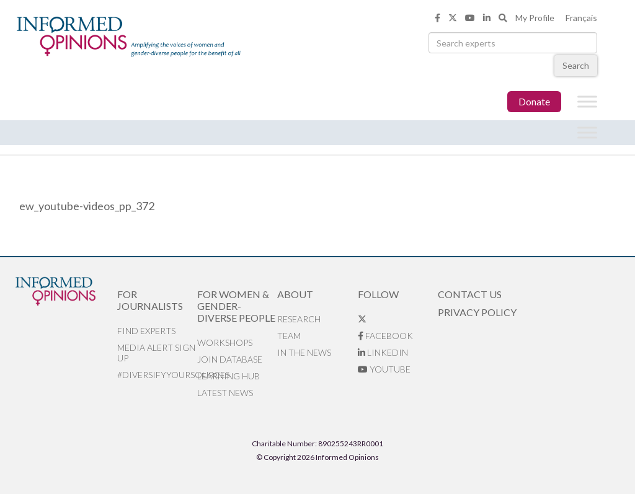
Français (581, 17)
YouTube (384, 369)
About (295, 294)
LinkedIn (383, 352)
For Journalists (150, 300)
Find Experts (146, 330)
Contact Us (470, 294)
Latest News (225, 392)
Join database (229, 359)
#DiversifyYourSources (157, 374)
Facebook (385, 335)
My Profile (534, 17)
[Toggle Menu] (587, 102)
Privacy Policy (477, 312)
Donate (534, 101)
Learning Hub (228, 376)
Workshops (224, 342)
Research (299, 319)
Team (289, 335)
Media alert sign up (156, 352)
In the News (304, 352)
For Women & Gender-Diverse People (236, 306)
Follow (378, 294)
